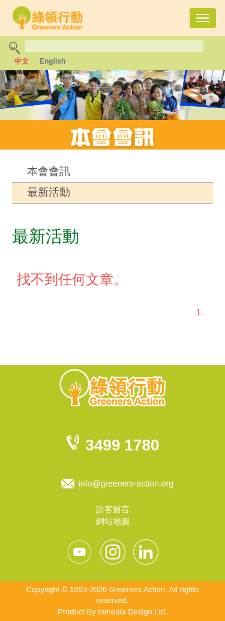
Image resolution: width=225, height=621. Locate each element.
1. (199, 312)
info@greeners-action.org (126, 483)
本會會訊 (48, 171)
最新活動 (48, 192)
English (52, 61)
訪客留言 (113, 509)
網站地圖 (113, 521)
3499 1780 (123, 445)
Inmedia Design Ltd (131, 611)
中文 (21, 61)
